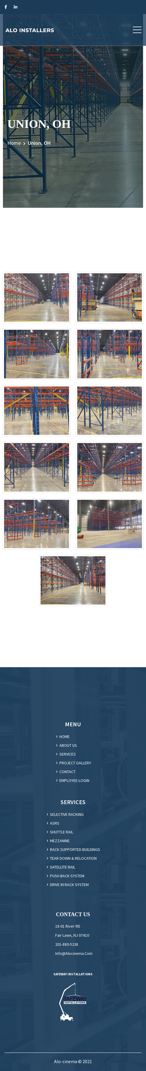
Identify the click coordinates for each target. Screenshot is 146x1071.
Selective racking (67, 814)
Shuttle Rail (61, 832)
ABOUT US (68, 745)
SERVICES (67, 754)
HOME (64, 736)
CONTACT (67, 771)
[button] (137, 30)
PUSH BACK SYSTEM (67, 875)
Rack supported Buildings (75, 849)
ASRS (54, 823)
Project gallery (75, 763)
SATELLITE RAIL (62, 867)
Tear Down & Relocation (73, 858)
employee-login (74, 780)
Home (14, 143)
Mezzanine (60, 840)
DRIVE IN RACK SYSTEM (69, 884)
